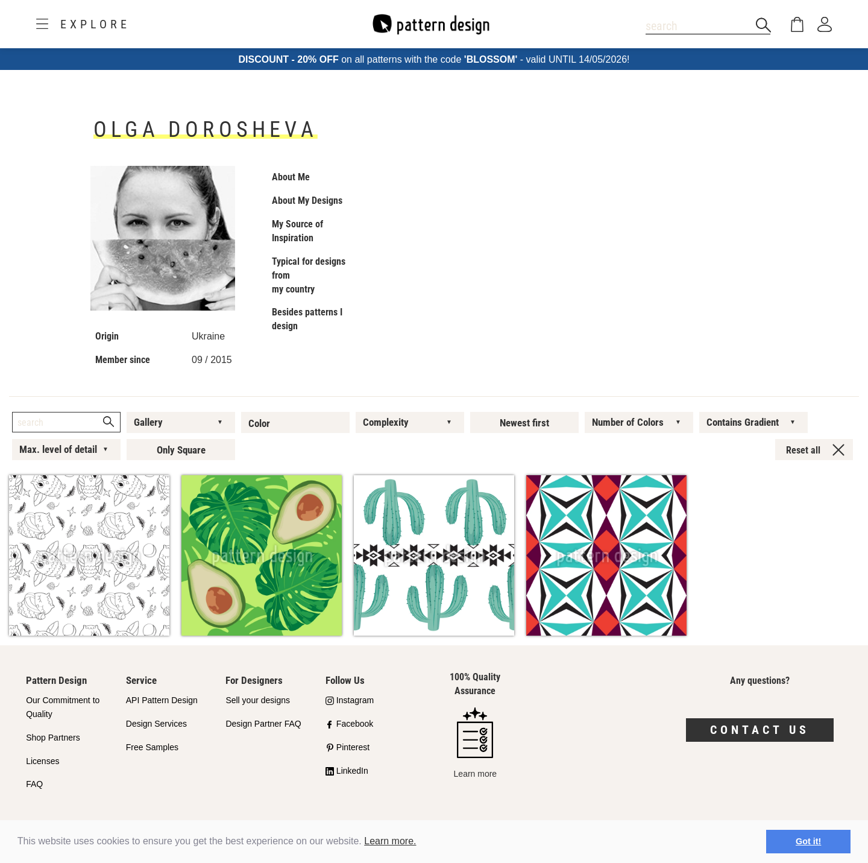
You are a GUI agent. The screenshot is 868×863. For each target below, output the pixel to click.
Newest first (524, 423)
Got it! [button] (808, 841)
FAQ (34, 784)
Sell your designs (257, 700)
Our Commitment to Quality (62, 707)
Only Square (181, 450)
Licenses (42, 761)
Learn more (475, 742)
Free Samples (152, 747)
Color (259, 423)
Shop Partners (53, 737)
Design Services (156, 724)
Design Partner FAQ (263, 724)
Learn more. (390, 841)
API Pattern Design (162, 700)
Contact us (760, 729)
